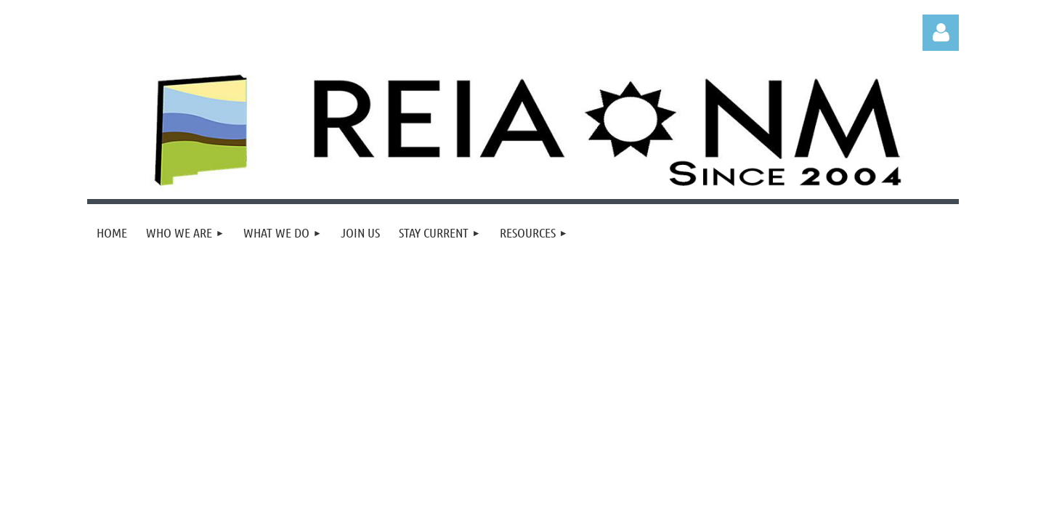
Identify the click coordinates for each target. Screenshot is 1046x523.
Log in (941, 33)
